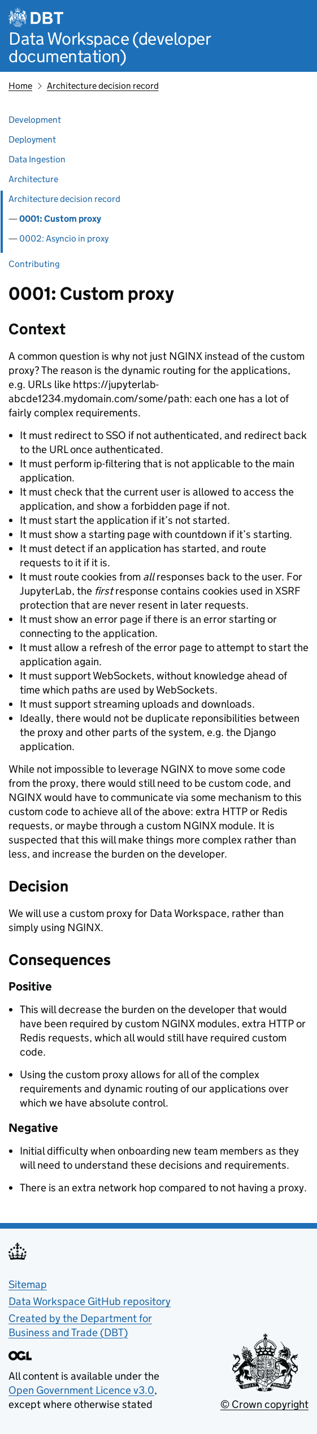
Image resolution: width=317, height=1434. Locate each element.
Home (20, 85)
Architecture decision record (103, 85)
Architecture (33, 179)
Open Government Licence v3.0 (81, 1390)
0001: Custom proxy (60, 218)
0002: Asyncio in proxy (63, 238)
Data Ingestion (37, 159)
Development (34, 119)
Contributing (34, 264)
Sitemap (27, 1284)
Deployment (32, 139)
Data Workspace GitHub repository (89, 1301)
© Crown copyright (264, 1404)
